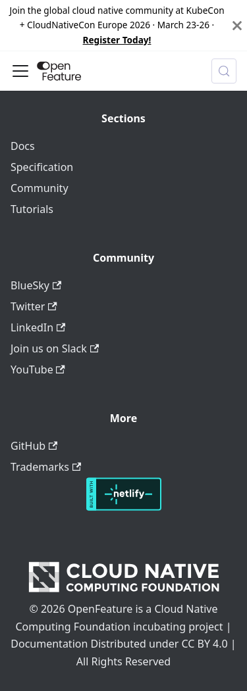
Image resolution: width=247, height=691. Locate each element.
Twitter (34, 306)
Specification (42, 167)
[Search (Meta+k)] (223, 71)
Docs (23, 146)
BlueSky (36, 285)
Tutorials (32, 209)
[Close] (237, 25)
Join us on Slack (55, 348)
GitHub (34, 446)
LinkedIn (38, 327)
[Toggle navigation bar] (20, 71)
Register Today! (117, 40)
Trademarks (46, 467)
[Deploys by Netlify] (123, 507)
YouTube (38, 369)
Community (40, 188)
